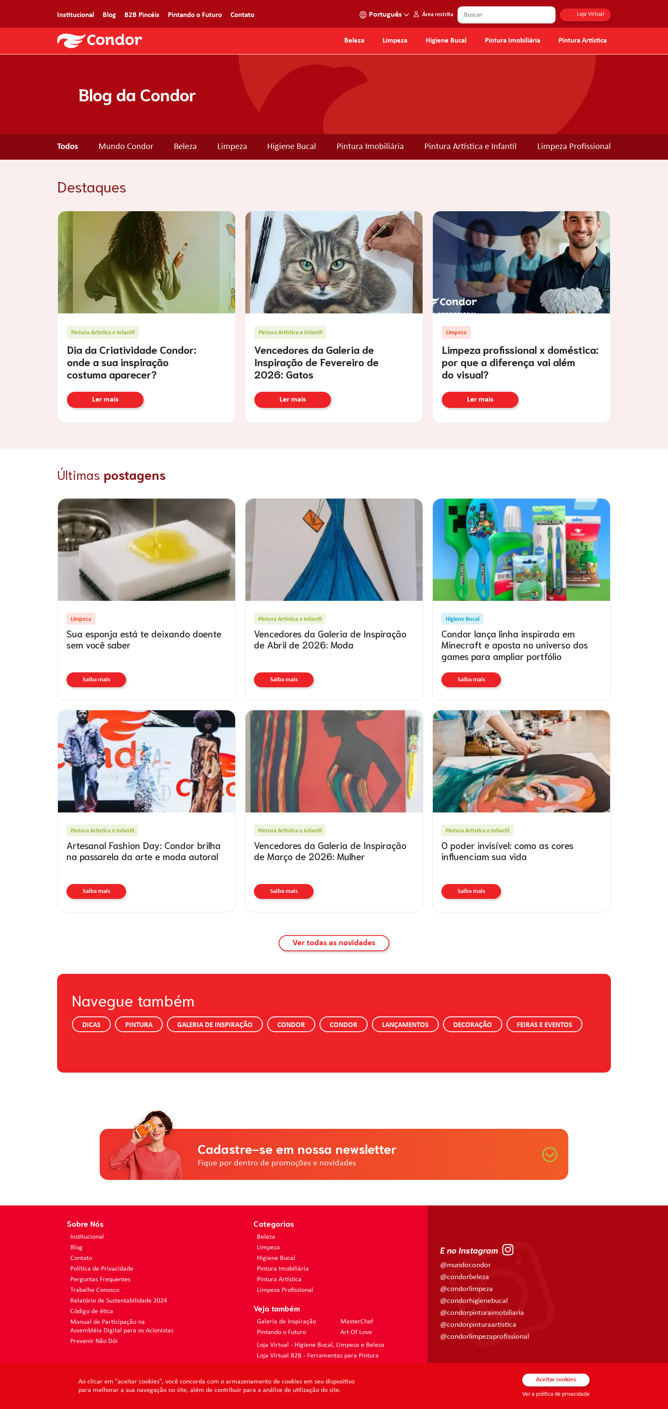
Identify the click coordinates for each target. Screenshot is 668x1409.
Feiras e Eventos (544, 1025)
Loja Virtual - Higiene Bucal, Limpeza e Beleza (320, 1345)
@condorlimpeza (466, 1289)
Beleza (354, 40)
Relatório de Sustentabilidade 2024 (118, 1300)
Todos (67, 146)
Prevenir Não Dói (94, 1341)
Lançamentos (405, 1025)
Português (385, 15)
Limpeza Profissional (574, 146)
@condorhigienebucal (474, 1301)
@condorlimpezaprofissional (484, 1337)
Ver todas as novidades (334, 943)
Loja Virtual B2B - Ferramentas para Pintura (318, 1355)
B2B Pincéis (141, 15)
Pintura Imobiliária (512, 40)
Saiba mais (96, 680)
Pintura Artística (583, 40)
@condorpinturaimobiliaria (482, 1313)
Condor (291, 1025)
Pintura (139, 1025)
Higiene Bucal (446, 40)
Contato (242, 15)
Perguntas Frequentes (100, 1279)
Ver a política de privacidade (556, 1394)
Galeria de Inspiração (215, 1025)
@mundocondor (465, 1265)
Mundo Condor (125, 146)
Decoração (472, 1025)
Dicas (91, 1025)
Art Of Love (356, 1332)
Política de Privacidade (101, 1269)
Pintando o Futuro (195, 15)
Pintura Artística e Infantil (470, 146)
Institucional (75, 15)
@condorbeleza (464, 1277)
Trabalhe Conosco (94, 1290)
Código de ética (91, 1311)
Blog (109, 15)
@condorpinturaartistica (478, 1325)
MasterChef (356, 1321)
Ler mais (105, 400)
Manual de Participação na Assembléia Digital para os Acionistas (121, 1326)
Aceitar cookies (556, 1380)
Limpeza (232, 146)
